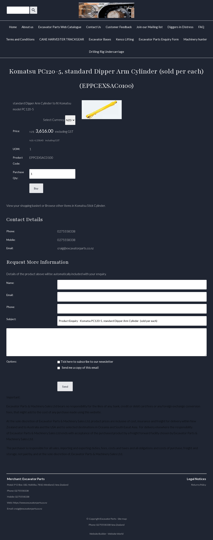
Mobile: (10, 239)
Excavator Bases (100, 39)
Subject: (11, 319)
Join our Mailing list (149, 27)
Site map (122, 518)
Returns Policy (198, 484)
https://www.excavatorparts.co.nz (30, 502)
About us (27, 27)
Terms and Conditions (20, 39)
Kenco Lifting (125, 39)
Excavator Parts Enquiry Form (159, 39)
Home (13, 27)
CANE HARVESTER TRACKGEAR (61, 39)
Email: (9, 248)
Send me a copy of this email (78, 367)
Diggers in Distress (180, 27)
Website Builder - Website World (106, 533)
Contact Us (93, 27)
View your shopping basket (23, 205)
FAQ (201, 27)
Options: (11, 361)
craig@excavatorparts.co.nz (75, 248)
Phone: (10, 231)
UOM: (16, 149)
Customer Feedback (119, 27)
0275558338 (66, 231)
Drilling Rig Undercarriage (106, 51)
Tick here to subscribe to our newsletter (85, 361)
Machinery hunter (195, 39)
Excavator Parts (108, 518)
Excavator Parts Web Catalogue (59, 27)
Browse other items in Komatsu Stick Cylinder (75, 205)
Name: (10, 282)
